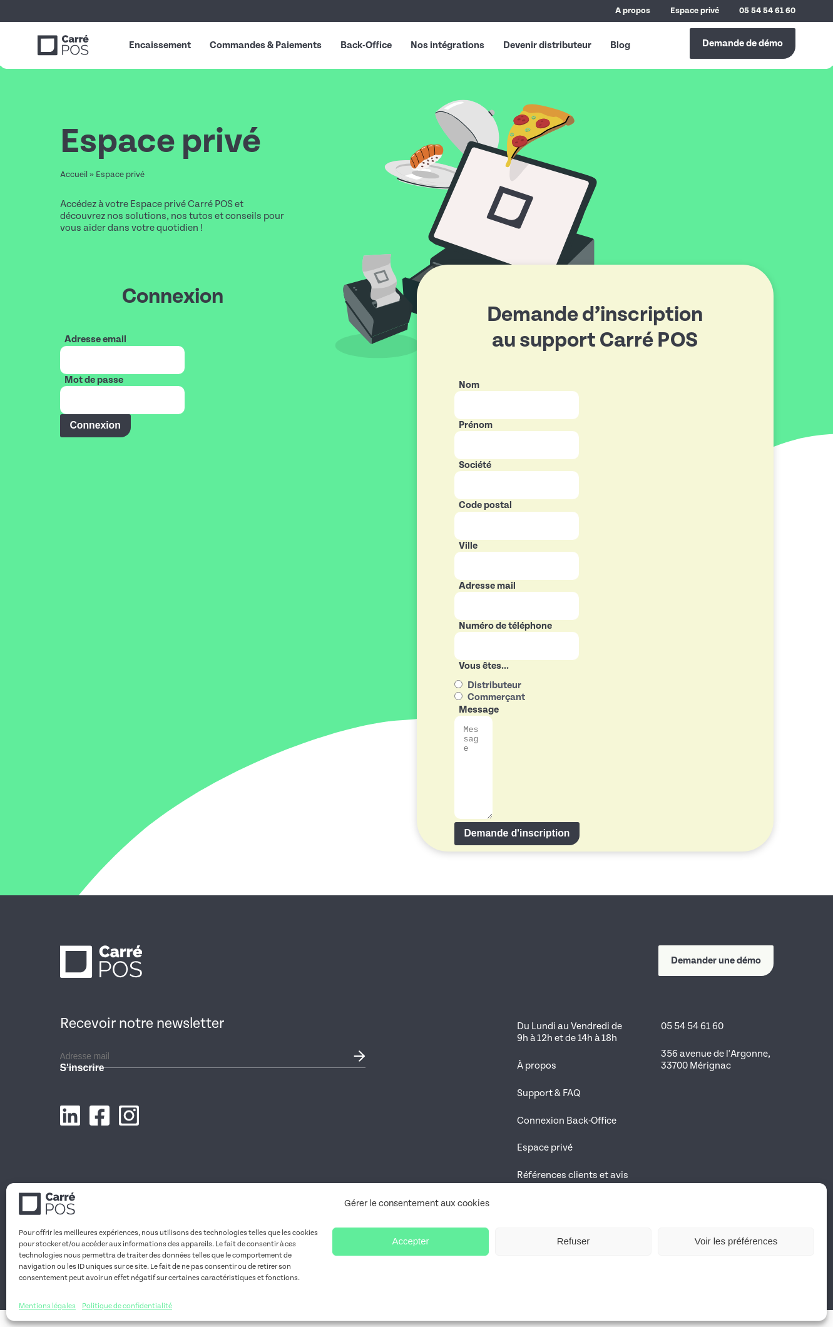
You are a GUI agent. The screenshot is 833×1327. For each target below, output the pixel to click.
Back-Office (366, 45)
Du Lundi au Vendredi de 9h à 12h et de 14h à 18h (569, 1048)
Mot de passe (93, 379)
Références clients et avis (572, 1191)
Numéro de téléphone (505, 625)
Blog (620, 45)
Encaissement (160, 45)
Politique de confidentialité (549, 1309)
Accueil (74, 175)
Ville (468, 545)
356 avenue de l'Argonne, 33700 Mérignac (715, 1076)
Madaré (233, 1309)
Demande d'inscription (517, 850)
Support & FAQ (549, 1110)
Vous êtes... (484, 665)
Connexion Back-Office (566, 1137)
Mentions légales (677, 1309)
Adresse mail (487, 585)
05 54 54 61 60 (767, 11)
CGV (764, 1309)
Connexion (95, 425)
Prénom (476, 424)
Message (479, 709)
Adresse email (95, 339)
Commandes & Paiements (266, 45)
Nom (469, 384)
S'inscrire (82, 1084)
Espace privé (694, 11)
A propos (632, 11)
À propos (536, 1082)
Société (475, 464)
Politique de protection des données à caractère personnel (570, 1231)
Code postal (485, 505)
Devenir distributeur (547, 45)
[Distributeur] (458, 684)
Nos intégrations (447, 45)
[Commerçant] (458, 696)
